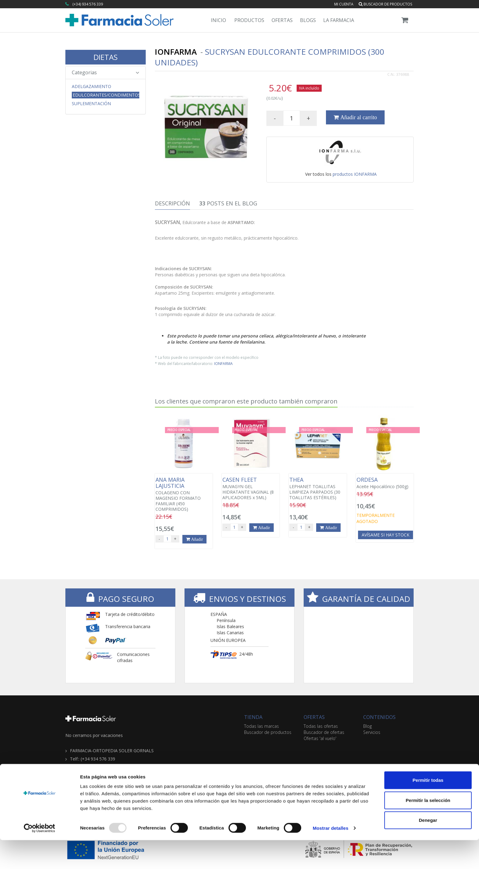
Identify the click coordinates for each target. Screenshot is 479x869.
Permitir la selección (428, 829)
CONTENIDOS (379, 717)
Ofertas (282, 20)
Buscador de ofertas (324, 732)
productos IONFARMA (355, 174)
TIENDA (253, 717)
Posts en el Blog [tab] (228, 203)
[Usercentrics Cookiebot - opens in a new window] (39, 857)
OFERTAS (314, 717)
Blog (367, 726)
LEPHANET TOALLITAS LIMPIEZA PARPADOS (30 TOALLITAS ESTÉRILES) (317, 488)
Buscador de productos (385, 4)
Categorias (105, 72)
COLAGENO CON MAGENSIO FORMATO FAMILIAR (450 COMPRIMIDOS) (183, 494)
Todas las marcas (261, 726)
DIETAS (105, 57)
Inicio (218, 20)
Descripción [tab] (172, 203)
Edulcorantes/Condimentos (106, 95)
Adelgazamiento (91, 86)
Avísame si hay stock (385, 535)
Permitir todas (428, 809)
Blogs (308, 20)
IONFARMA (223, 363)
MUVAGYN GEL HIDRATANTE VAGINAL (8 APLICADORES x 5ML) (250, 488)
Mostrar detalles (331, 857)
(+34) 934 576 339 (87, 4)
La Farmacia (338, 20)
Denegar (428, 849)
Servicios (371, 732)
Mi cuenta (343, 4)
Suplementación (91, 103)
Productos (249, 20)
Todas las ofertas (321, 726)
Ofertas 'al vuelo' (320, 738)
